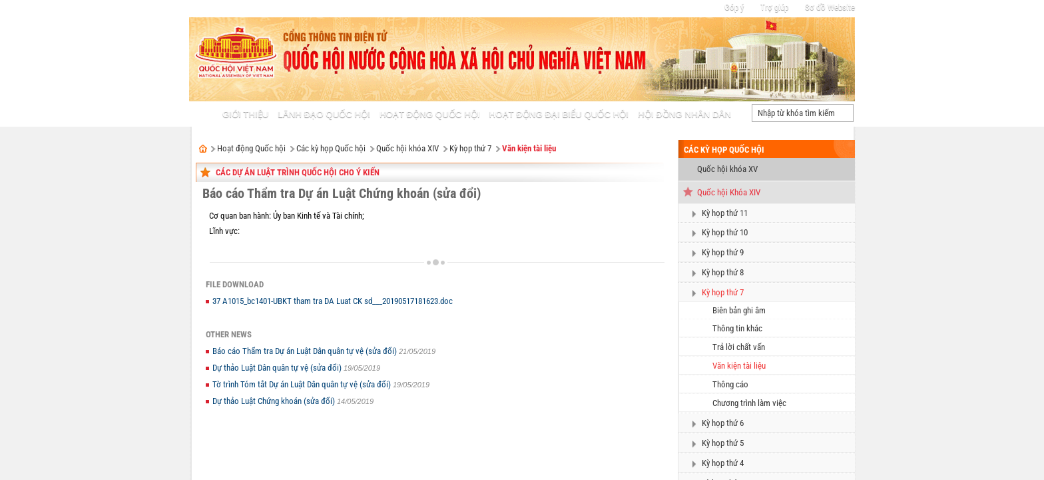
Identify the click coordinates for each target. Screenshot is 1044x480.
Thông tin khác (737, 328)
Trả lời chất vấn (738, 347)
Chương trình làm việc (749, 403)
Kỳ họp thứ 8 (723, 272)
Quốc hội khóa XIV (407, 148)
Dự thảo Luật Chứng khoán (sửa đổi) (274, 401)
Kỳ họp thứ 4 (723, 463)
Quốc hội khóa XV (727, 169)
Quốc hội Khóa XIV (728, 192)
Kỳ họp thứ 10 (725, 232)
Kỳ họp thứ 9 (723, 252)
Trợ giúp (774, 7)
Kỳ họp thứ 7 (470, 148)
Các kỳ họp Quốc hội (331, 148)
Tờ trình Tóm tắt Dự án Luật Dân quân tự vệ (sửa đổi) (302, 384)
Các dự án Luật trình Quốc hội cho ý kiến (298, 172)
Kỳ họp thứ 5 (723, 443)
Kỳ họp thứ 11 (725, 213)
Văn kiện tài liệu (529, 148)
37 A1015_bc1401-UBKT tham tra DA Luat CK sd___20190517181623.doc (332, 301)
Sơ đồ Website (830, 7)
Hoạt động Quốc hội (251, 148)
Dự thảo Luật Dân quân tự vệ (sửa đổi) (278, 368)
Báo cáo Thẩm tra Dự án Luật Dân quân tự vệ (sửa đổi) (305, 351)
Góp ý (734, 7)
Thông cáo (730, 384)
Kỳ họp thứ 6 (723, 423)
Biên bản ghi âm (739, 310)
